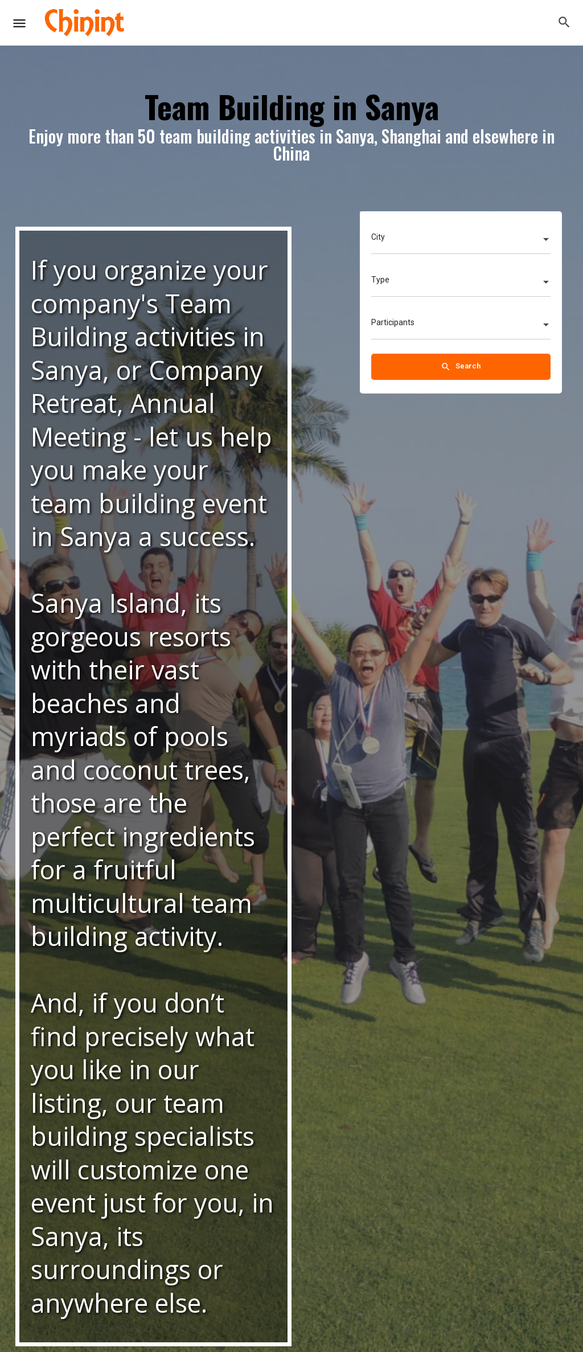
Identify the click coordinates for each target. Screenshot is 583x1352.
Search (461, 367)
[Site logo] (85, 23)
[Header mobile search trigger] (564, 22)
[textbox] (461, 240)
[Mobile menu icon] (19, 23)
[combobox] (461, 240)
